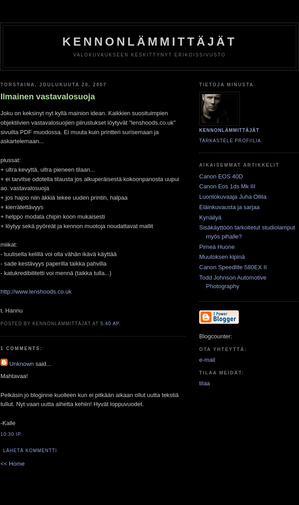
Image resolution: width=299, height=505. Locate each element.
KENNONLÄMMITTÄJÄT (149, 41)
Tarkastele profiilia (230, 140)
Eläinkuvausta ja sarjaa (229, 207)
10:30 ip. (11, 434)
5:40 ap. (110, 323)
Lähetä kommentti (30, 450)
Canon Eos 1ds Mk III (227, 186)
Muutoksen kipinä (222, 256)
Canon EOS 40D (221, 176)
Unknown (21, 363)
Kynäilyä (210, 217)
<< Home (12, 463)
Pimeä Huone (217, 246)
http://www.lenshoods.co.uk (36, 291)
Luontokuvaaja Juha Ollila (232, 196)
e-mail (207, 359)
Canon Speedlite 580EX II (233, 267)
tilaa (204, 383)
